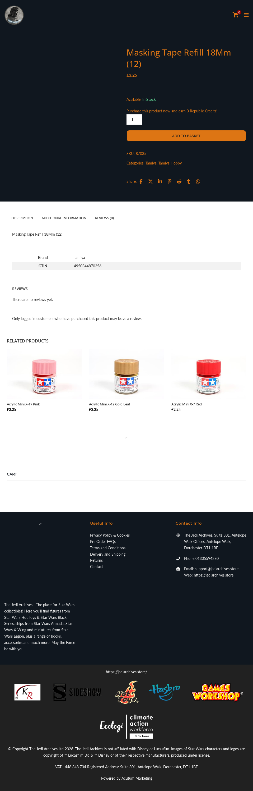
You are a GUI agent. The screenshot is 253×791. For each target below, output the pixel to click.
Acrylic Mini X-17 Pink (23, 404)
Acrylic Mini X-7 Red (186, 404)
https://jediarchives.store (213, 575)
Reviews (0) (104, 218)
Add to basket (186, 135)
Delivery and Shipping (107, 554)
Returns (96, 560)
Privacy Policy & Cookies (110, 535)
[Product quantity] (134, 119)
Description (22, 218)
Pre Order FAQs (103, 541)
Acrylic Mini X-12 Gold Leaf (109, 404)
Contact (96, 566)
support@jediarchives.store (216, 568)
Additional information (64, 218)
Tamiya (151, 163)
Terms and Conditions (107, 548)
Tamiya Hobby (170, 163)
